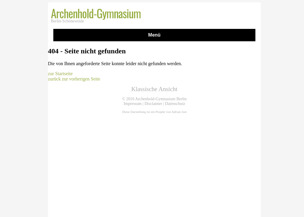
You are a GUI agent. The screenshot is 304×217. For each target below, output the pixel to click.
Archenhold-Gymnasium (96, 13)
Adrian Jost (178, 112)
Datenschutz (175, 103)
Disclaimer (153, 103)
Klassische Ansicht (154, 89)
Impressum (133, 103)
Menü (154, 34)
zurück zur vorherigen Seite (74, 78)
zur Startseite (60, 73)
